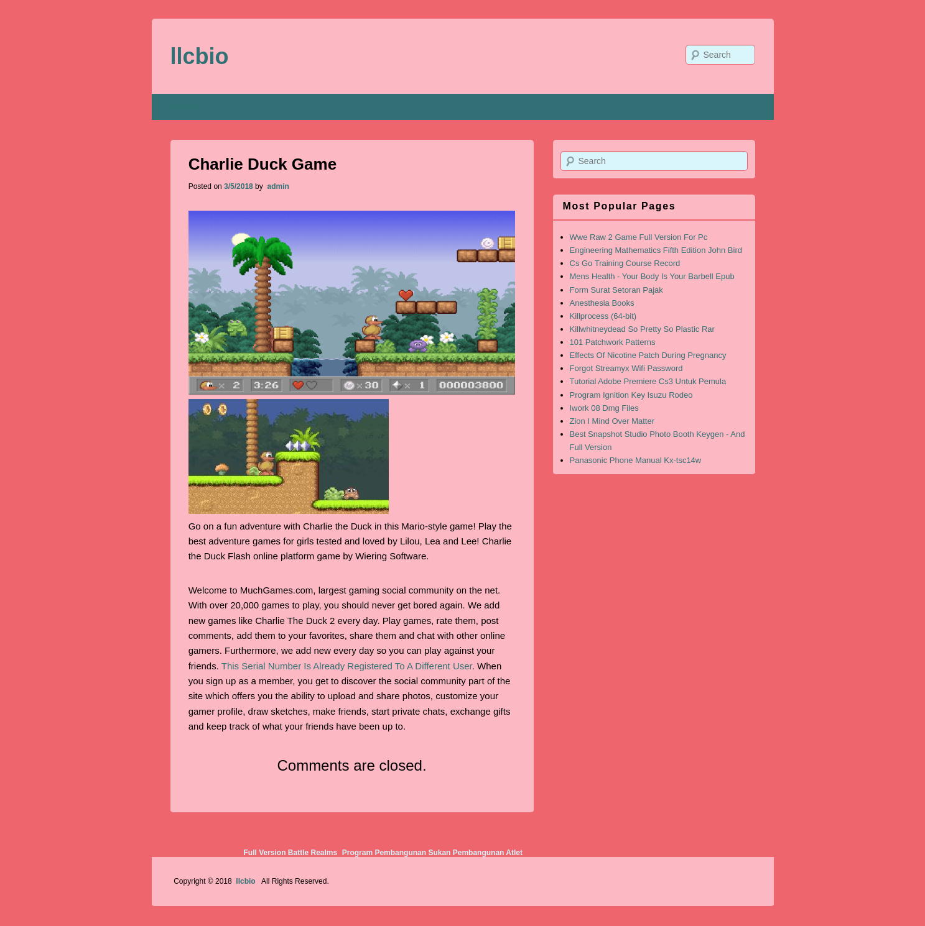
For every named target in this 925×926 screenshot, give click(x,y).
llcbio (199, 56)
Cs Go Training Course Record (625, 263)
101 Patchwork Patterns (613, 342)
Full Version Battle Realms (290, 852)
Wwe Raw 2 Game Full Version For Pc (639, 237)
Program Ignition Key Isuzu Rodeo (631, 395)
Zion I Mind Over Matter (612, 421)
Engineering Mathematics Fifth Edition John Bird (656, 250)
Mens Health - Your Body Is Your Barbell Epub (652, 276)
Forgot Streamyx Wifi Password (626, 368)
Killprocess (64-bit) (603, 316)
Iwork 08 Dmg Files (604, 408)
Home (186, 107)
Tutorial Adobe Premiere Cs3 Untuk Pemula (648, 381)
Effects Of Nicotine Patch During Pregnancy (648, 355)
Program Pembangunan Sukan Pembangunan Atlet (432, 852)
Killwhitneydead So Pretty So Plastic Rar (642, 329)
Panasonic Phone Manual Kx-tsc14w (636, 460)
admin (277, 186)
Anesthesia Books (602, 303)
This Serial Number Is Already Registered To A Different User (346, 666)
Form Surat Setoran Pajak (616, 290)
